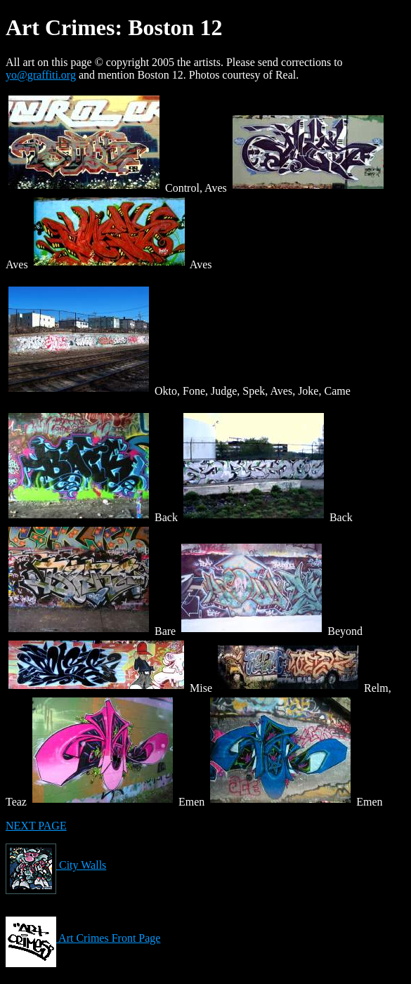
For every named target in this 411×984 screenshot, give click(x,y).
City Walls (56, 865)
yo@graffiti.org (41, 75)
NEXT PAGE (36, 826)
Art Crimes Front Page (83, 938)
